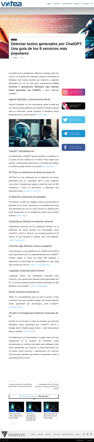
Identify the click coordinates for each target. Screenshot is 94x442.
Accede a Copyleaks (38, 286)
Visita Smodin (29, 331)
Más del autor (43, 396)
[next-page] (13, 424)
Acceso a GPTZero (32, 191)
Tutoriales (19, 37)
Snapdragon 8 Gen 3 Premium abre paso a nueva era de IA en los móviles (47, 386)
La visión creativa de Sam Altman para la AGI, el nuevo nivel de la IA (20, 385)
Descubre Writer (16, 307)
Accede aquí (48, 166)
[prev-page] (10, 424)
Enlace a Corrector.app (40, 265)
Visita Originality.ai (17, 240)
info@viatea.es (80, 440)
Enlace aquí (42, 115)
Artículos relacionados (27, 396)
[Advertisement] (73, 74)
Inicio (12, 37)
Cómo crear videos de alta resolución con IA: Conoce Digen (50, 416)
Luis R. (15, 57)
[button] (92, 3)
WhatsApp (90, 440)
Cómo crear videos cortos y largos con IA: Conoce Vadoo (16, 416)
